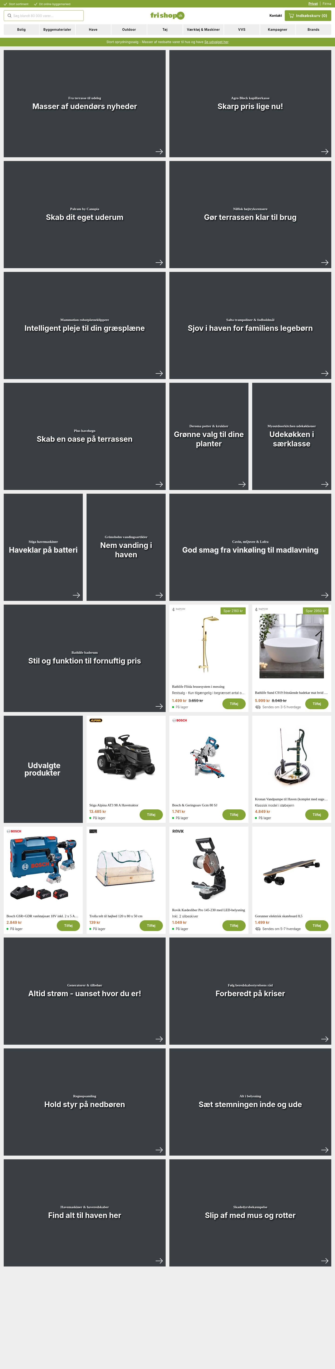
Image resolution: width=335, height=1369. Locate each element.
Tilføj (234, 704)
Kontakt (275, 15)
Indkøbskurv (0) (308, 15)
